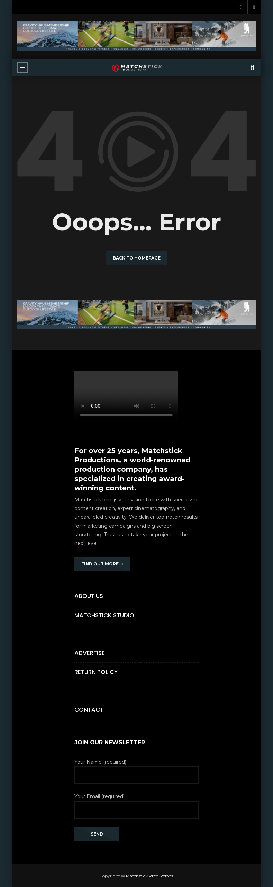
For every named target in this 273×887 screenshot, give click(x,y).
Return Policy (96, 672)
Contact (88, 710)
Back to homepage (137, 258)
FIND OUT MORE (102, 563)
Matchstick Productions (149, 875)
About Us (88, 596)
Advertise (89, 653)
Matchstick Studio (104, 615)
